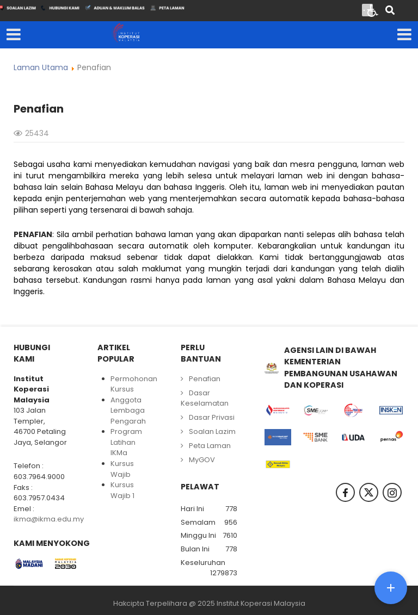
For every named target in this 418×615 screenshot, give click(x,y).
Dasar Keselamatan (205, 398)
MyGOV (202, 460)
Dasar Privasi (212, 417)
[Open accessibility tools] (372, 9)
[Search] (390, 11)
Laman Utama (41, 67)
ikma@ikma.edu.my (49, 519)
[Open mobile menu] (13, 35)
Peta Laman (210, 445)
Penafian (204, 379)
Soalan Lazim (212, 431)
